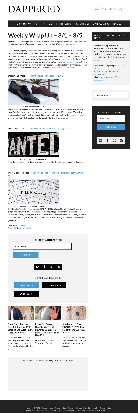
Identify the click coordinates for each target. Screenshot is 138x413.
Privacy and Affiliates (94, 405)
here (62, 40)
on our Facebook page (72, 58)
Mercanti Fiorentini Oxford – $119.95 (46, 71)
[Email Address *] (42, 242)
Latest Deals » (27, 290)
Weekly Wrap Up (26, 224)
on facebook (34, 208)
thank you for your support (65, 63)
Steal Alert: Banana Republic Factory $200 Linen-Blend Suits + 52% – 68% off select (20, 323)
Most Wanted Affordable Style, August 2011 (50, 124)
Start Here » (27, 281)
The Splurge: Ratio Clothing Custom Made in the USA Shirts (45, 170)
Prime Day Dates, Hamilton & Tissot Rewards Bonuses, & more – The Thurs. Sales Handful (47, 325)
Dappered (69, 8)
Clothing (21, 221)
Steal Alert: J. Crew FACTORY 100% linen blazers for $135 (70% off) (73, 323)
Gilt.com (106, 405)
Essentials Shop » (53, 281)
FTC (112, 405)
